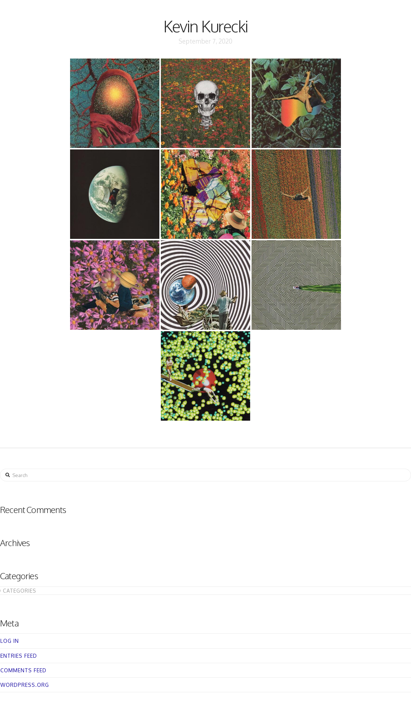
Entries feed (18, 656)
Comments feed (23, 670)
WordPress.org (24, 685)
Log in (9, 641)
